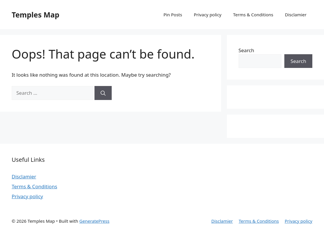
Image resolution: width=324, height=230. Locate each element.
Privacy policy (207, 14)
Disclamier (296, 14)
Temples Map (35, 15)
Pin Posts (172, 14)
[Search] (103, 93)
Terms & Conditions (253, 14)
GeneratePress (94, 221)
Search (246, 50)
